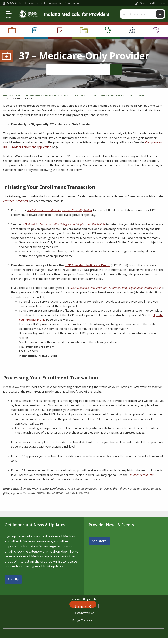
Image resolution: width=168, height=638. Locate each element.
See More (99, 541)
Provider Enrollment (75, 96)
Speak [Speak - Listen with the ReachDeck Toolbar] (82, 606)
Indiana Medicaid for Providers (76, 14)
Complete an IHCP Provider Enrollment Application (117, 96)
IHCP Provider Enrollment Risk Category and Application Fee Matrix (63, 224)
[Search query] (138, 14)
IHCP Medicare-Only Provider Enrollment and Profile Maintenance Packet (116, 288)
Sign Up (13, 579)
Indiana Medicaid (12, 96)
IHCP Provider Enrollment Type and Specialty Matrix (59, 210)
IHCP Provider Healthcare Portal (87, 265)
